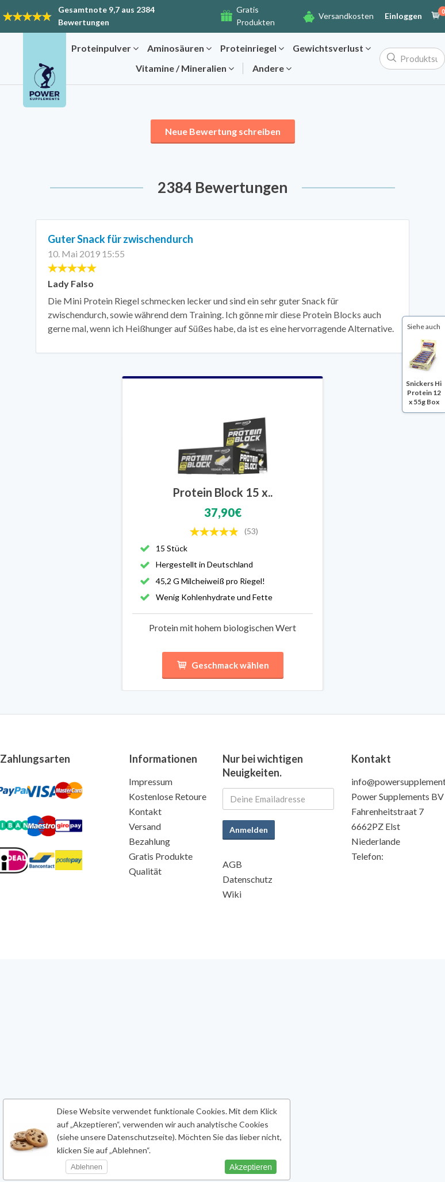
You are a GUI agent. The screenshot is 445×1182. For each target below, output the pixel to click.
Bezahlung (149, 841)
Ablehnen (86, 1166)
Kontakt (145, 811)
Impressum (150, 781)
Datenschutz (247, 879)
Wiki (231, 894)
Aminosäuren (179, 48)
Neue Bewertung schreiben (223, 131)
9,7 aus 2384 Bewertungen (106, 16)
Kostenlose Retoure (167, 796)
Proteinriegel (252, 48)
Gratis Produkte (161, 856)
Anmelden (248, 830)
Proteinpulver (105, 48)
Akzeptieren (250, 1167)
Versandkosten (346, 16)
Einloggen (403, 16)
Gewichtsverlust (332, 48)
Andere (271, 68)
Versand (145, 826)
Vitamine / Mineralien (185, 68)
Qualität (145, 871)
